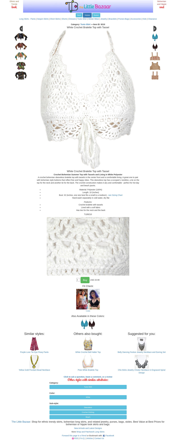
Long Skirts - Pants (27, 19)
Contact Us (99, 438)
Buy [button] (85, 280)
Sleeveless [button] (88, 407)
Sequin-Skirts (42, 19)
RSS (76, 438)
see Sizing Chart (115, 195)
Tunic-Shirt (82, 19)
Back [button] (79, 15)
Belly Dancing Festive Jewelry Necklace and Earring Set (142, 352)
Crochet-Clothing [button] (88, 412)
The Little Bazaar (21, 421)
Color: (52, 393)
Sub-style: (54, 403)
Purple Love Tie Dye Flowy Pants (34, 352)
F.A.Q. (82, 438)
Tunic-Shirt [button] (88, 387)
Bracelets (113, 19)
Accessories (136, 19)
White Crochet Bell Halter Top (88, 352)
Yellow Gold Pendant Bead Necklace (34, 370)
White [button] (88, 397)
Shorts (64, 19)
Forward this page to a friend (74, 436)
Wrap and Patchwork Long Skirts (90, 432)
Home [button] (87, 15)
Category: (54, 383)
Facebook (110, 436)
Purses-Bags (123, 19)
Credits (88, 311)
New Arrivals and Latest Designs (88, 428)
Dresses (72, 19)
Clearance (152, 19)
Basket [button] (96, 15)
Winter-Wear (93, 19)
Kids (144, 19)
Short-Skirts (55, 19)
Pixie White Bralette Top (88, 370)
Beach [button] (88, 417)
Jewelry (104, 19)
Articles (90, 438)
